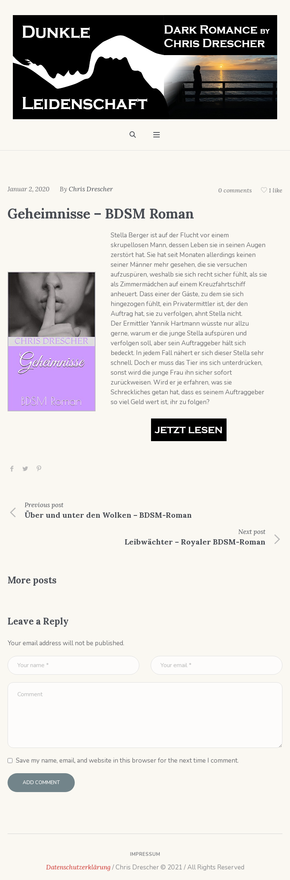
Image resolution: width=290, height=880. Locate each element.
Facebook (12, 469)
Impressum (145, 854)
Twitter (25, 469)
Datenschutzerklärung (78, 867)
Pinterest (39, 469)
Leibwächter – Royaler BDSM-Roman (195, 541)
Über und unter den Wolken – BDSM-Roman (108, 515)
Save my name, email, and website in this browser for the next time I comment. (127, 760)
